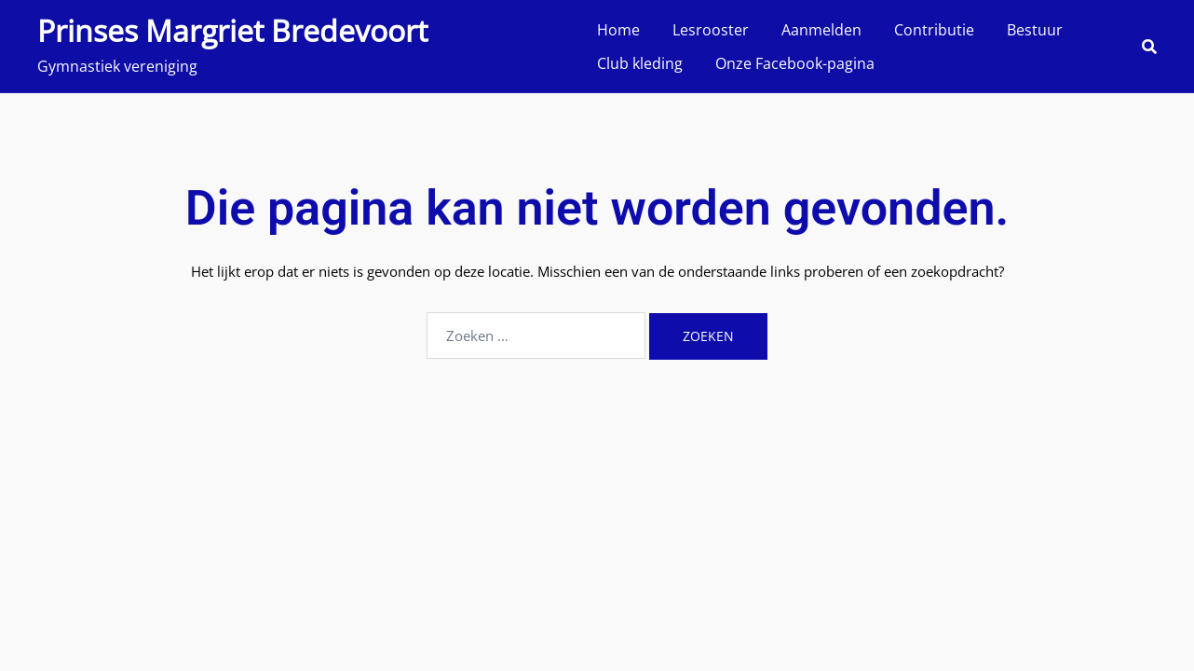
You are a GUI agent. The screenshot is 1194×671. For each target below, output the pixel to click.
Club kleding (640, 63)
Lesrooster (710, 30)
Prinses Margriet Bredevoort (232, 30)
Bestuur (1035, 30)
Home (618, 30)
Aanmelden (821, 30)
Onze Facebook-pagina (795, 63)
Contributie (934, 30)
